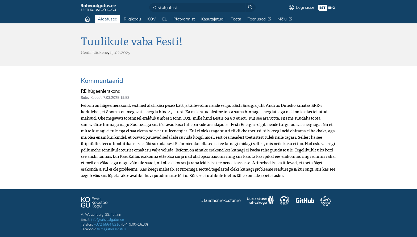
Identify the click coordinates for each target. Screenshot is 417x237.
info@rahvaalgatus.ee (107, 219)
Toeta (236, 19)
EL (164, 19)
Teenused (257, 19)
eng (331, 8)
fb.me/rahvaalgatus (111, 229)
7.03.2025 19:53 (116, 97)
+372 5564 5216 (107, 224)
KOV (151, 19)
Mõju (282, 19)
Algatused (107, 19)
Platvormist (184, 19)
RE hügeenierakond (100, 91)
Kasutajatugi (212, 19)
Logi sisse (305, 7)
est (322, 8)
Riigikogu (132, 19)
